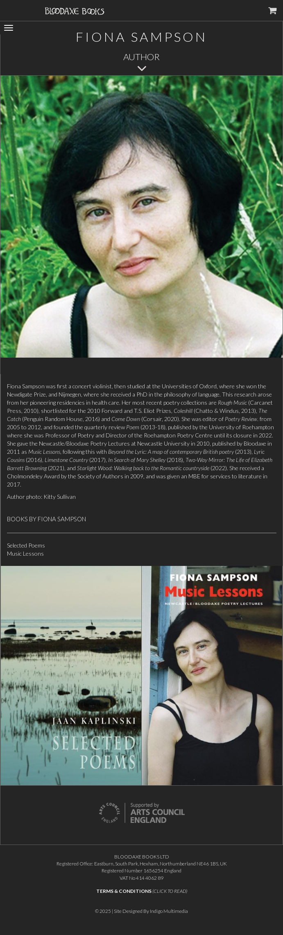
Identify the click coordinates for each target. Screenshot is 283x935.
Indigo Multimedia (169, 911)
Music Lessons (25, 553)
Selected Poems (26, 545)
